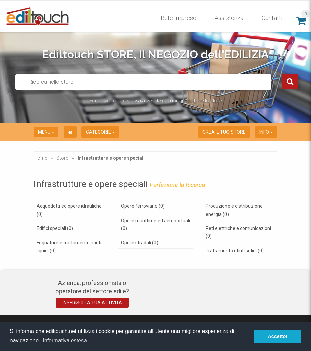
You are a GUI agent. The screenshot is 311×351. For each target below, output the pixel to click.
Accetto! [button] (277, 336)
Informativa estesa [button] (65, 340)
